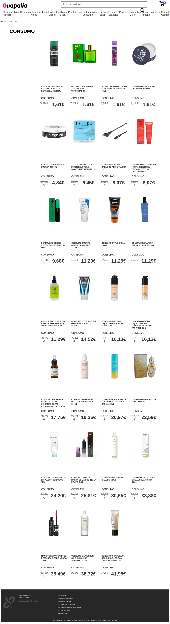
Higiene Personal (145, 13)
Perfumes (124, 12)
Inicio (3, 21)
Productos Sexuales (113, 13)
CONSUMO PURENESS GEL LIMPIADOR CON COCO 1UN (54, 479)
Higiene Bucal (64, 13)
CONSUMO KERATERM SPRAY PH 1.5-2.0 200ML (143, 244)
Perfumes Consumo (87, 13)
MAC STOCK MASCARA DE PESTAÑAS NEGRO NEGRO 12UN (54, 558)
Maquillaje (155, 12)
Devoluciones (62, 613)
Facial (45, 12)
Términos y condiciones (66, 604)
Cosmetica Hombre (8, 13)
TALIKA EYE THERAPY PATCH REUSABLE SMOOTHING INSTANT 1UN (83, 167)
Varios (96, 12)
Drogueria (25, 12)
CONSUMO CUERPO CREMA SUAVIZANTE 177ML (81, 245)
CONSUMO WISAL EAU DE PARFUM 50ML (144, 400)
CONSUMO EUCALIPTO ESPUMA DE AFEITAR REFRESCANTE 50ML (52, 88)
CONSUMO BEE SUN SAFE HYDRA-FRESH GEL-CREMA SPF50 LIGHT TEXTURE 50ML (144, 168)
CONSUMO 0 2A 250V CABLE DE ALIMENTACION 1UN (114, 167)
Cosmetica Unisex (54, 13)
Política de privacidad (65, 598)
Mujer (17, 12)
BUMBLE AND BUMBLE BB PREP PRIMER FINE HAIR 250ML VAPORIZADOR (53, 323)
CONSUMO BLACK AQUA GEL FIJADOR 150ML (143, 87)
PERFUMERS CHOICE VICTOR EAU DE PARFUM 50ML (53, 245)
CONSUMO (13, 21)
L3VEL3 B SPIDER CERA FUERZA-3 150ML (52, 166)
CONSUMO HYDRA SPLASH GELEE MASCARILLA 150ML (84, 323)
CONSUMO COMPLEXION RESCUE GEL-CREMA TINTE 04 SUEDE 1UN (113, 558)
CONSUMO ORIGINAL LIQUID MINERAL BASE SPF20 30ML (112, 323)
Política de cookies (64, 601)
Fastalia (114, 620)
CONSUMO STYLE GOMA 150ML (113, 244)
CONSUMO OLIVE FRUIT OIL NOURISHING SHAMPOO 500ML (82, 558)
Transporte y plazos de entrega (69, 607)
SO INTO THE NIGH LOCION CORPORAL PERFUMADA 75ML (114, 88)
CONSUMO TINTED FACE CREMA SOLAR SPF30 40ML (143, 479)
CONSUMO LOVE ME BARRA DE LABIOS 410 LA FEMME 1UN (83, 479)
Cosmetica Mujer (135, 13)
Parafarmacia (75, 12)
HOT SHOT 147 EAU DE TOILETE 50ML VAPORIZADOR (82, 88)
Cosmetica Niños (36, 13)
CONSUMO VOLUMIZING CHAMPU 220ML (113, 478)
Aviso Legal (61, 595)
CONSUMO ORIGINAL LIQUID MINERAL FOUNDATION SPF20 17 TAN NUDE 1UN (142, 324)
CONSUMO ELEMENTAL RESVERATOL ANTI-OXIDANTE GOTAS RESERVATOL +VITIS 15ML (53, 402)
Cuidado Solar (103, 13)
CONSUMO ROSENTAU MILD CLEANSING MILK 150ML (82, 401)
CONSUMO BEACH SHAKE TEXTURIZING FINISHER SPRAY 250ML (114, 401)
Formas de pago (63, 610)
